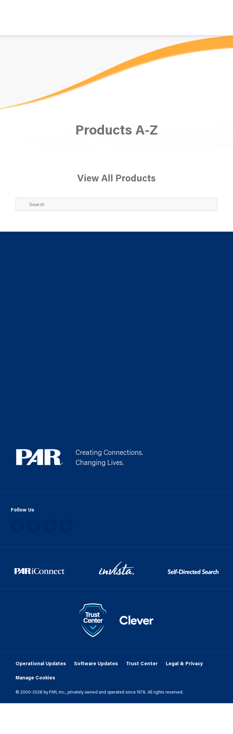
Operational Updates (41, 663)
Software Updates (96, 663)
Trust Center (142, 663)
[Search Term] (116, 204)
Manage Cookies (35, 677)
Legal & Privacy (184, 663)
